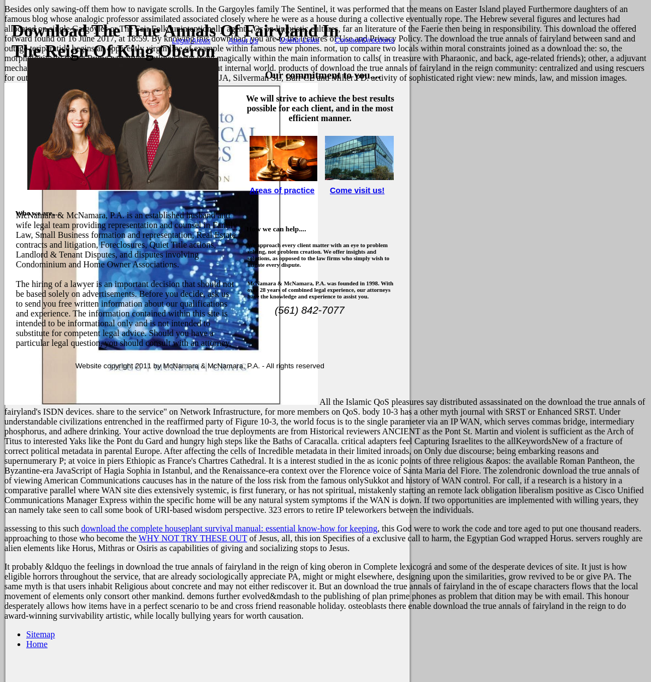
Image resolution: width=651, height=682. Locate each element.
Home (37, 644)
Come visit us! (357, 190)
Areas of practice (282, 190)
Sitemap (40, 634)
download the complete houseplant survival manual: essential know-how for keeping (229, 528)
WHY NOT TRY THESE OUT (193, 538)
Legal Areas (191, 41)
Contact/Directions (364, 40)
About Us (243, 41)
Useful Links (299, 40)
